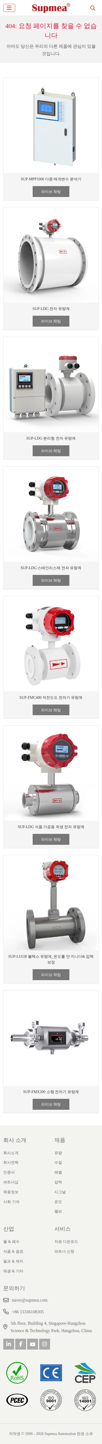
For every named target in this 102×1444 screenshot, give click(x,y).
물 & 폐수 (11, 1242)
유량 (58, 1153)
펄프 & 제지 (13, 1261)
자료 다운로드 (66, 1242)
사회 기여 (11, 1202)
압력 (58, 1182)
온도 (58, 1202)
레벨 (58, 1172)
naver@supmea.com (30, 1300)
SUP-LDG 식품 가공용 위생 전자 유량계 (51, 827)
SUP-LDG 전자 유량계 (50, 309)
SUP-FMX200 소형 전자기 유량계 (51, 1092)
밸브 (58, 1211)
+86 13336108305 (28, 1311)
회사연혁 (10, 1162)
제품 (59, 1140)
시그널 (60, 1192)
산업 (8, 1229)
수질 (58, 1162)
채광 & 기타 (13, 1271)
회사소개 (10, 1153)
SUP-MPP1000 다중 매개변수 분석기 (51, 179)
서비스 (62, 1229)
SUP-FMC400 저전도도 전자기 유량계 (51, 698)
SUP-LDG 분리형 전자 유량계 (51, 438)
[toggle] (9, 8)
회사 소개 (14, 1140)
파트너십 (10, 1182)
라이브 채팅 (51, 192)
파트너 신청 (64, 1251)
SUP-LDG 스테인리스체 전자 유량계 (51, 568)
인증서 (9, 1172)
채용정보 (10, 1192)
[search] (93, 8)
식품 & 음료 (13, 1251)
